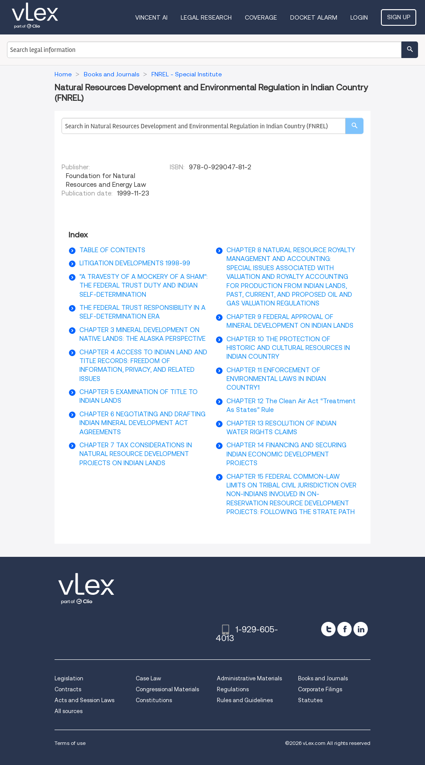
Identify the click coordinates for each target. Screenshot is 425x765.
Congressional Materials (167, 689)
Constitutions (154, 700)
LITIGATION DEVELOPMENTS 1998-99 (134, 263)
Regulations (233, 689)
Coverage (261, 17)
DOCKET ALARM (313, 17)
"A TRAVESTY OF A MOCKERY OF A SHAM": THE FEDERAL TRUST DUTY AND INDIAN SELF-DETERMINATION (143, 285)
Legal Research (206, 17)
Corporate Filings (320, 689)
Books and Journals (323, 678)
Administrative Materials (249, 678)
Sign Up (398, 17)
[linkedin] (360, 629)
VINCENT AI (151, 17)
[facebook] (344, 629)
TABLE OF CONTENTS (112, 250)
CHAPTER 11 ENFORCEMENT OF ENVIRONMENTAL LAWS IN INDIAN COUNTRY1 (276, 379)
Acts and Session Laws (84, 700)
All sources (68, 711)
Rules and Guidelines (245, 700)
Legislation (69, 678)
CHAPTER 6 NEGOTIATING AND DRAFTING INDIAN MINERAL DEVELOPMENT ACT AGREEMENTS (142, 423)
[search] (354, 126)
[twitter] (328, 629)
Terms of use (70, 743)
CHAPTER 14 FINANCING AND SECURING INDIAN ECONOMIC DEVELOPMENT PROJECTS (286, 454)
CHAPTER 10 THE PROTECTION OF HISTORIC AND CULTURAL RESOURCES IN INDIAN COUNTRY (288, 348)
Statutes (310, 700)
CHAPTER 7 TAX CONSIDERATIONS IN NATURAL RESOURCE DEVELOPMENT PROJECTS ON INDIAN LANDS (135, 454)
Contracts (68, 689)
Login (359, 17)
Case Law (148, 678)
